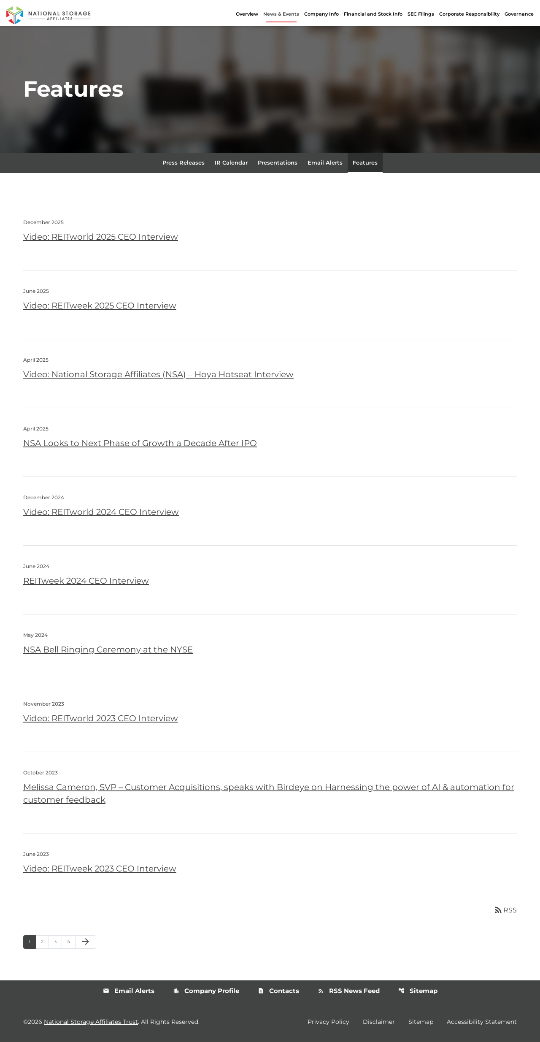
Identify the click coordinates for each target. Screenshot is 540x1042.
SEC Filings (421, 14)
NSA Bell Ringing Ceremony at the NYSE (108, 650)
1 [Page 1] (32, 942)
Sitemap (417, 992)
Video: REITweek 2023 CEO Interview (99, 869)
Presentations (277, 163)
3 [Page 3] (58, 942)
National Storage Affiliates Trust (91, 1022)
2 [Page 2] (44, 942)
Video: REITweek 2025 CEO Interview (99, 306)
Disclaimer (379, 1022)
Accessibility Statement (482, 1022)
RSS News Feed (349, 992)
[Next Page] (85, 943)
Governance (519, 14)
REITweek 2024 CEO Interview (86, 581)
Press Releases (183, 163)
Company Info (321, 14)
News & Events (281, 14)
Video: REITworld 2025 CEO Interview (100, 237)
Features (365, 163)
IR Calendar (231, 163)
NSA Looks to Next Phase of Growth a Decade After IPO (140, 443)
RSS (505, 911)
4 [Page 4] (71, 942)
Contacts (278, 992)
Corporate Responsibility (469, 14)
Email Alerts (325, 163)
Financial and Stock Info (373, 14)
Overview (247, 14)
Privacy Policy (328, 1022)
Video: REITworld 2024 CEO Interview (101, 512)
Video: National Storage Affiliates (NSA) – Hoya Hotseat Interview (158, 375)
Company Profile (206, 992)
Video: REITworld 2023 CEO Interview (100, 719)
